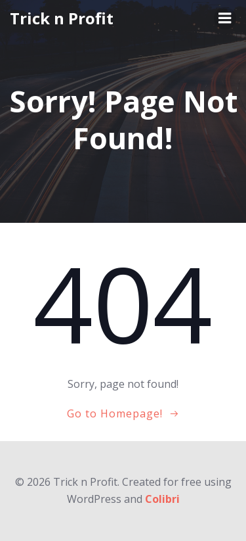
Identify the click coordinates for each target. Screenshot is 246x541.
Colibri (162, 499)
